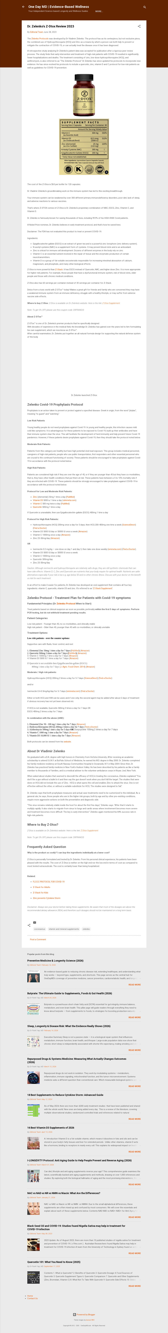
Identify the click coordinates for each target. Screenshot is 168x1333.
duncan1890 (90, 1320)
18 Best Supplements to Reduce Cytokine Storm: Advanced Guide (65, 1103)
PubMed (70, 505)
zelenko (86, 938)
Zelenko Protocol (66, 612)
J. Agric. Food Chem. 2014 (72, 675)
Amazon (83, 540)
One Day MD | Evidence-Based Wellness (58, 7)
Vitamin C (37, 512)
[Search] (144, 7)
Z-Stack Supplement (102, 597)
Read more (135, 993)
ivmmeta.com (114, 558)
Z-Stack (59, 278)
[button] (139, 35)
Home (34, 20)
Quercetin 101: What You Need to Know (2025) (53, 1270)
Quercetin (37, 515)
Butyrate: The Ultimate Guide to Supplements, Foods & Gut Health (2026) (69, 1002)
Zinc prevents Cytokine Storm (46, 907)
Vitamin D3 (38, 509)
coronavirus (39, 938)
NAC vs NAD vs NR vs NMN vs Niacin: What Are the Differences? (63, 1201)
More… (74, 20)
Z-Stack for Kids (40, 901)
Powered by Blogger (84, 1314)
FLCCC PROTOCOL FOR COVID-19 (48, 890)
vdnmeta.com (69, 509)
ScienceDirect (129, 533)
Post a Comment (38, 948)
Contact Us (32, 1307)
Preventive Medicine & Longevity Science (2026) (55, 969)
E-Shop (62, 20)
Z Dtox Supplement (111, 312)
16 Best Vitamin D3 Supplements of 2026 (50, 1136)
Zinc (35, 505)
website (67, 750)
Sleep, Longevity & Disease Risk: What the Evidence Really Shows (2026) (69, 1034)
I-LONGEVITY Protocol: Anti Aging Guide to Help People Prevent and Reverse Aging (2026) (79, 1169)
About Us (47, 20)
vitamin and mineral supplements (64, 938)
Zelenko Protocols (39, 47)
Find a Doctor (40, 537)
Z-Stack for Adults (41, 896)
